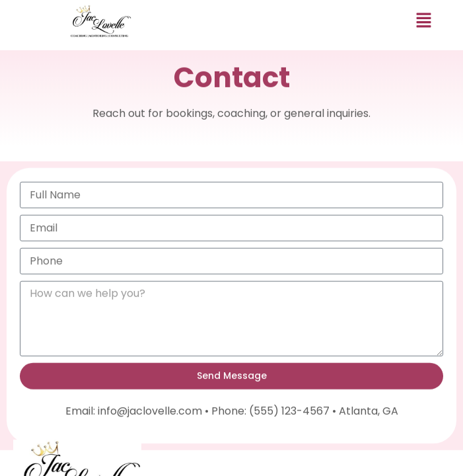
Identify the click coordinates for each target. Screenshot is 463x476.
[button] (424, 21)
